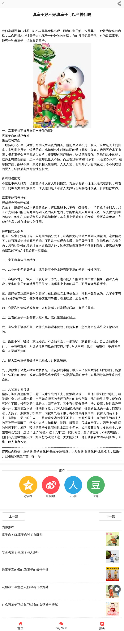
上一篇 (13, 516)
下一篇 (110, 516)
